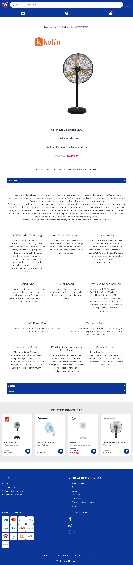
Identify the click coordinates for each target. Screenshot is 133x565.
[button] (27, 451)
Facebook (75, 519)
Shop (53, 27)
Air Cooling (63, 27)
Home (46, 27)
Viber (73, 532)
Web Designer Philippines (66, 561)
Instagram (75, 526)
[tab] (66, 180)
